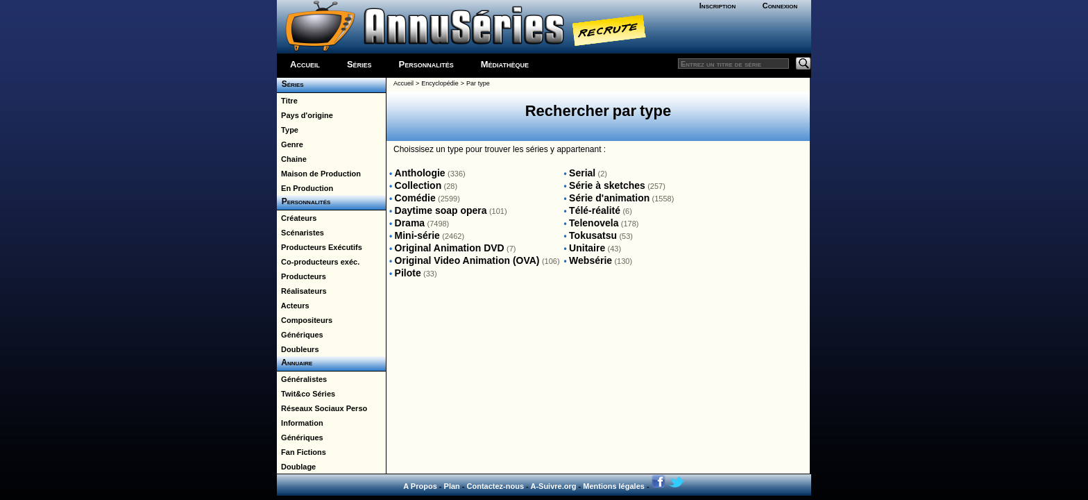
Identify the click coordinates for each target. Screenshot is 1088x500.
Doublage (296, 466)
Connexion (780, 5)
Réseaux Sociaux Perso (322, 408)
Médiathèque (505, 64)
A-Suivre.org (553, 486)
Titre (287, 101)
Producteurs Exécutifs (319, 247)
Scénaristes (300, 232)
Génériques (300, 335)
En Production (305, 188)
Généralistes (302, 379)
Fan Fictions (301, 452)
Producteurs (301, 276)
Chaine (292, 159)
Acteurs (293, 305)
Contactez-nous (496, 486)
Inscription (717, 5)
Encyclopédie (440, 83)
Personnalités (426, 64)
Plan (452, 486)
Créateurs (296, 218)
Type (287, 130)
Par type (478, 83)
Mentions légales (614, 486)
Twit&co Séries (306, 394)
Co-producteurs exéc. (318, 262)
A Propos (420, 486)
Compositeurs (304, 320)
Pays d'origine (305, 115)
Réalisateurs (302, 291)
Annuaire (294, 362)
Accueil (305, 64)
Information (300, 423)
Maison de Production (319, 173)
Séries (359, 64)
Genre (290, 144)
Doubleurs (298, 349)
